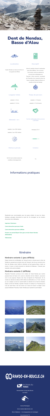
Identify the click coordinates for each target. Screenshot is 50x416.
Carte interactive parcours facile (14, 226)
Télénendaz (8, 238)
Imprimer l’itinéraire (10, 223)
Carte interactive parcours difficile (14, 229)
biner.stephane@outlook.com (25, 409)
